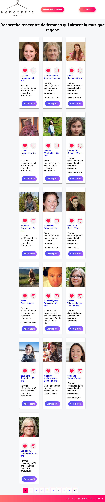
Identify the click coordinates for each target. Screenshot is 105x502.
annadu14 (72, 225)
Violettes (48, 376)
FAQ (68, 498)
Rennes (70, 78)
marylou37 (49, 225)
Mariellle (71, 300)
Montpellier (49, 153)
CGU (74, 498)
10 (75, 490)
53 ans (57, 78)
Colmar (70, 153)
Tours (46, 228)
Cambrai (48, 78)
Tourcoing (48, 303)
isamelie (25, 225)
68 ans (54, 381)
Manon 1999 (73, 150)
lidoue (70, 75)
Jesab (23, 150)
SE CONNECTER (87, 9)
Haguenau (25, 78)
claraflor (24, 75)
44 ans (54, 228)
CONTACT (98, 498)
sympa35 (71, 376)
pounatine (25, 376)
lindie (23, 300)
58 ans (30, 303)
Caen (69, 228)
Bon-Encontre (27, 453)
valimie (47, 150)
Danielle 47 (26, 451)
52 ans (79, 78)
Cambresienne (51, 75)
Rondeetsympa (51, 300)
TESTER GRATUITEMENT (52, 9)
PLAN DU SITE (85, 498)
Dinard (70, 378)
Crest (23, 303)
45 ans (76, 305)
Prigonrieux (26, 228)
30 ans (78, 378)
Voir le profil (29, 103)
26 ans (79, 153)
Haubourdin (26, 153)
